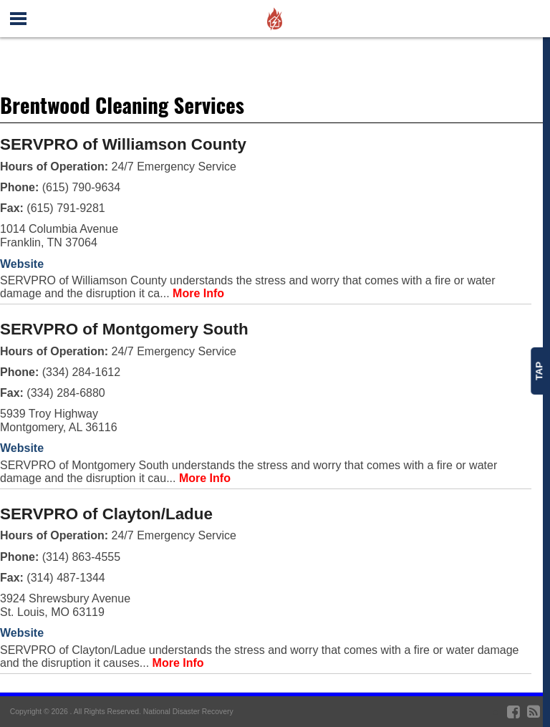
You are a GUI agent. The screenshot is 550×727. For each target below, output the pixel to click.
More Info (198, 293)
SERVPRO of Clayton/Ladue (106, 514)
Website (22, 264)
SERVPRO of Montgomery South (124, 329)
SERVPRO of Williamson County (123, 144)
